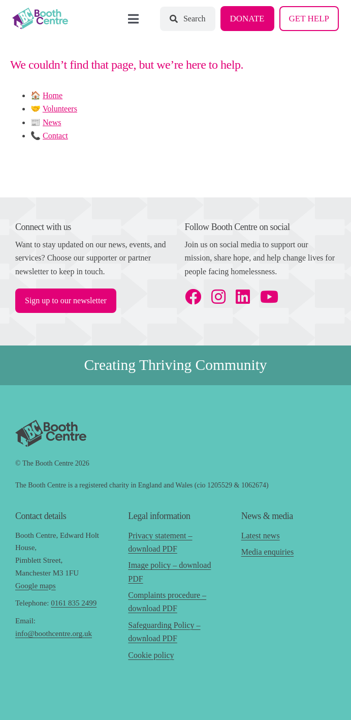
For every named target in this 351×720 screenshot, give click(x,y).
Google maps (35, 586)
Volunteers (60, 108)
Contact (55, 135)
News (52, 122)
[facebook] (193, 297)
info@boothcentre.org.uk (53, 633)
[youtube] (269, 297)
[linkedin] (243, 297)
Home (52, 95)
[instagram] (218, 297)
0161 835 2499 (74, 603)
